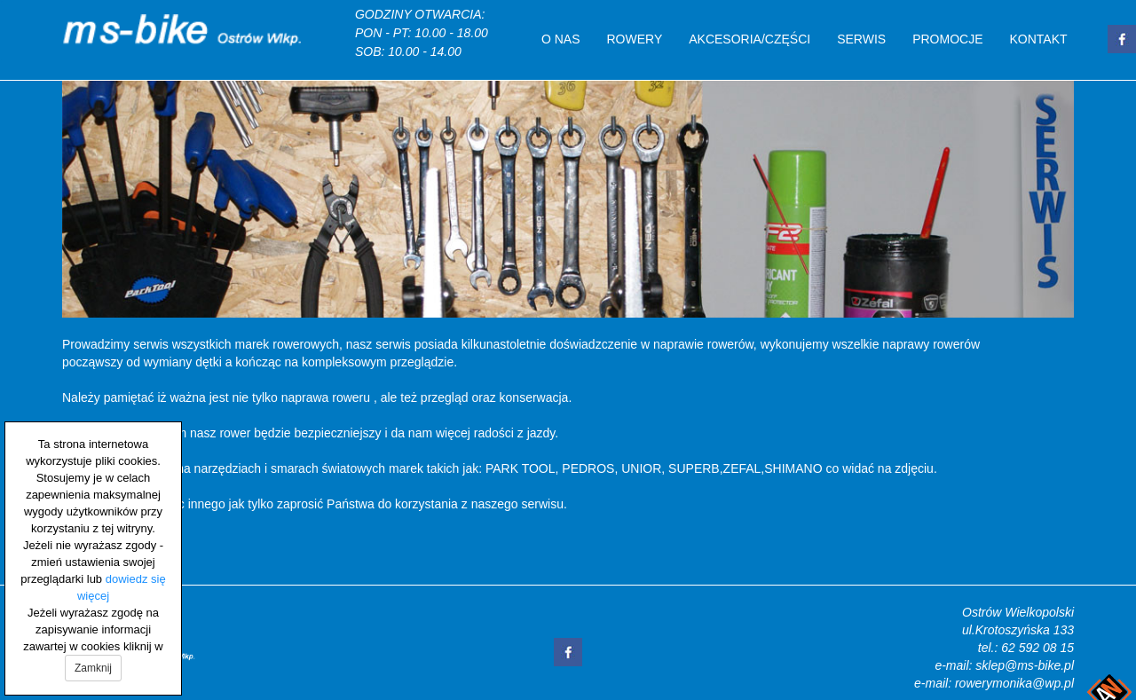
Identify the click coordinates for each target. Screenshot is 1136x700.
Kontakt (1039, 39)
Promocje (947, 39)
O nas (560, 39)
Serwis (861, 39)
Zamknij (93, 668)
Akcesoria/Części (749, 39)
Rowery (635, 39)
